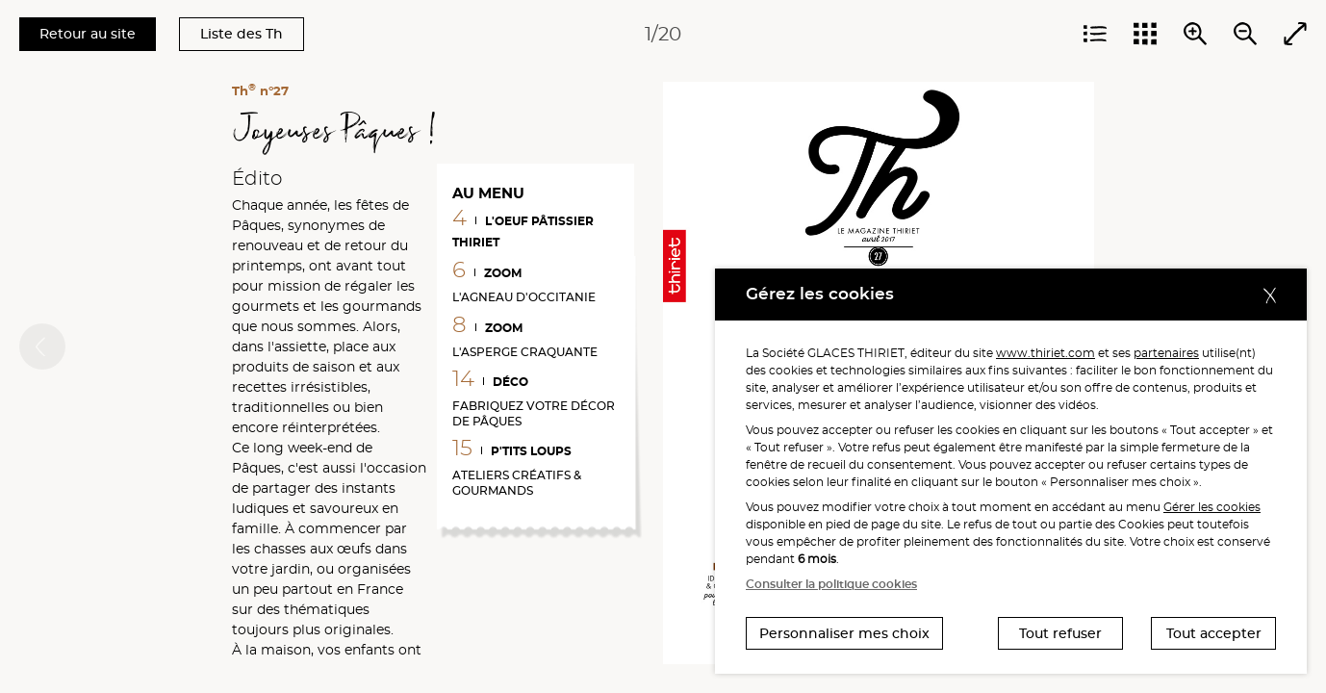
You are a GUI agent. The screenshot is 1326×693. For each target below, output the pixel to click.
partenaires (1166, 353)
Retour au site (87, 33)
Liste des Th (241, 33)
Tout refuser (1060, 633)
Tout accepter (1214, 633)
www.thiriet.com (1045, 353)
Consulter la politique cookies (831, 584)
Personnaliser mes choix (844, 633)
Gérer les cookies (1212, 507)
